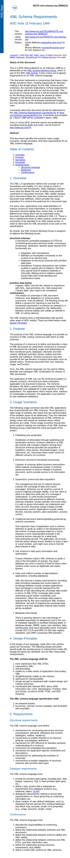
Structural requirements (24, 720)
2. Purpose (17, 328)
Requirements (22, 165)
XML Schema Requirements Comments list (35, 113)
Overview (20, 155)
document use (31, 57)
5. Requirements (21, 714)
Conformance (27, 172)
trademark (20, 57)
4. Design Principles (23, 638)
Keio (42, 55)
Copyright (14, 55)
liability (12, 57)
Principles (20, 162)
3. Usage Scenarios (23, 402)
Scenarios (20, 160)
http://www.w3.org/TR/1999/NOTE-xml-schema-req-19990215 (44, 32)
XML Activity (32, 73)
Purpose (19, 157)
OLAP (36, 791)
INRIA (36, 55)
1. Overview (18, 178)
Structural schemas (30, 167)
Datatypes (26, 170)
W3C (27, 55)
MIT (31, 55)
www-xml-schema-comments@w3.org (37, 114)
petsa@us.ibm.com (51, 42)
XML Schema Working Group (41, 70)
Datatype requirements (23, 768)
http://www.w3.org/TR (20, 127)
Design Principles (18, 323)
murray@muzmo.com (53, 47)
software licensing (48, 57)
